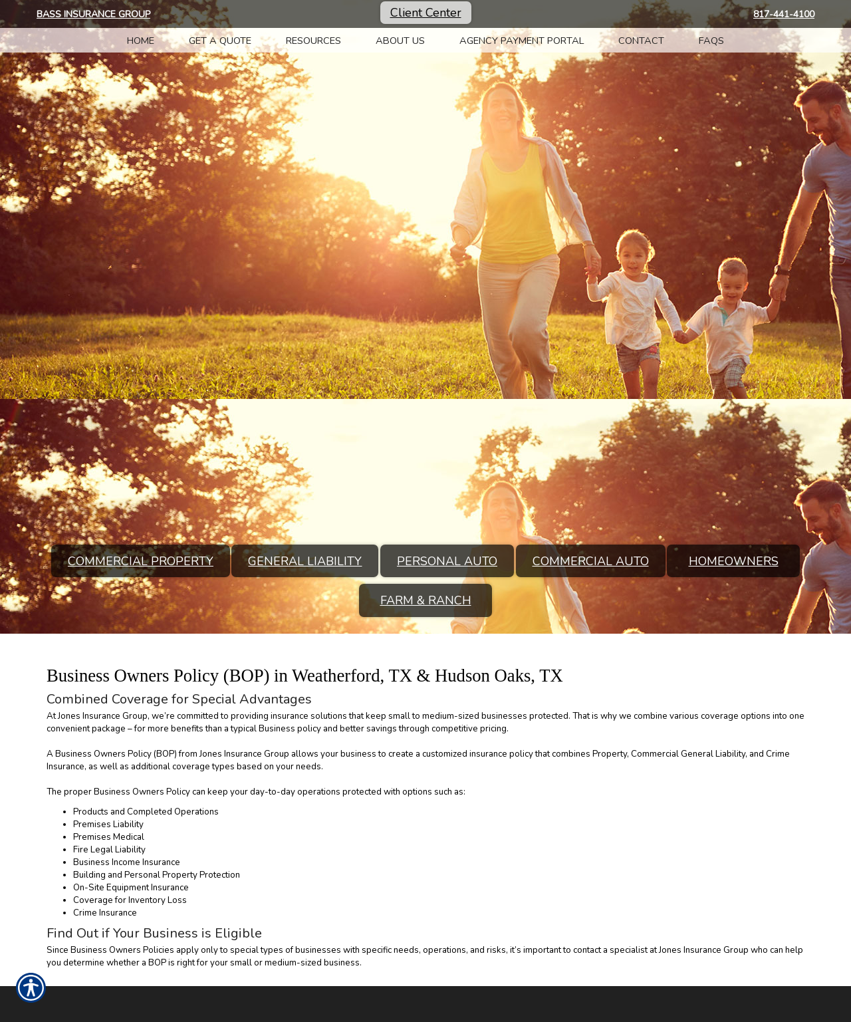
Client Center (425, 13)
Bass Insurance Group (93, 14)
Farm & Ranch (425, 600)
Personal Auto (447, 561)
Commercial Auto (591, 561)
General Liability (305, 561)
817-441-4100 (783, 14)
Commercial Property (140, 561)
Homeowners (734, 561)
